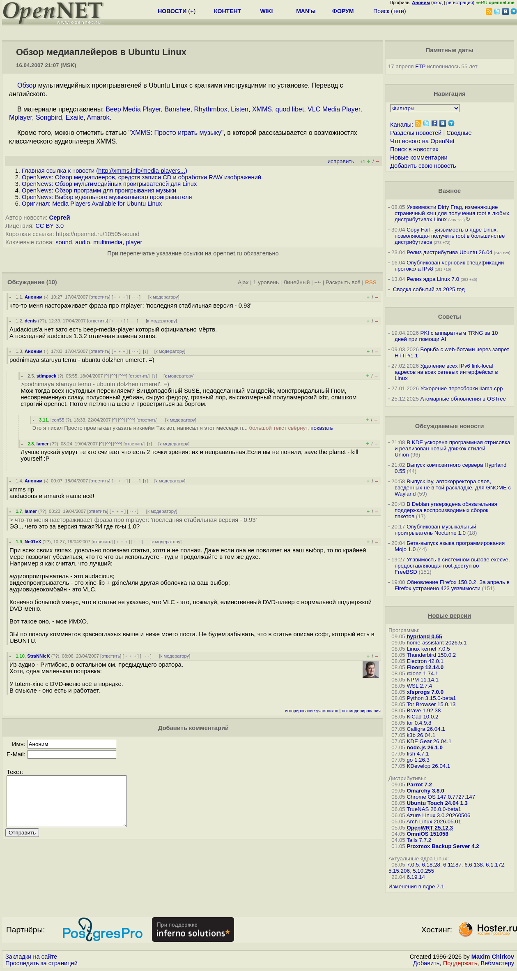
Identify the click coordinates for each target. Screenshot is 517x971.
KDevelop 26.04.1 (428, 766)
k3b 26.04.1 (421, 735)
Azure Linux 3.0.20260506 (439, 815)
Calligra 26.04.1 (426, 729)
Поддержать (460, 963)
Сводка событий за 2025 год (429, 289)
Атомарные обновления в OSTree (463, 399)
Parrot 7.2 (419, 784)
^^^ (122, 375)
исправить (341, 161)
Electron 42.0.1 (425, 661)
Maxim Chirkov (492, 956)
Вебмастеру (497, 963)
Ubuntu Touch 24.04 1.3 (437, 803)
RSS (371, 282)
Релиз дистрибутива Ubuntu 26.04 (449, 252)
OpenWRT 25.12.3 (430, 828)
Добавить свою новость (423, 165)
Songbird (49, 117)
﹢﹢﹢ (119, 296)
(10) (51, 282)
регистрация (459, 2)
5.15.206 (399, 871)
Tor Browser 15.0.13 (431, 704)
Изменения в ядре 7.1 (416, 886)
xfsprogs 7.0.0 (425, 692)
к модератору (163, 296)
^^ (113, 375)
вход (438, 2)
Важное (449, 191)
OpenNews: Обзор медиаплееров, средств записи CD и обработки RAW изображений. (142, 177)
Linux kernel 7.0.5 (428, 649)
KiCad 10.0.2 (422, 717)
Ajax (243, 282)
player (134, 242)
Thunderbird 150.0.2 (431, 655)
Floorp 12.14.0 (425, 667)
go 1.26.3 (418, 760)
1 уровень (266, 282)
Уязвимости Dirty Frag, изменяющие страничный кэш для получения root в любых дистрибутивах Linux (452, 213)
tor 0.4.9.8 (419, 723)
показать (321, 428)
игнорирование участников (311, 711)
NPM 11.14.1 (423, 680)
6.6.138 (473, 865)
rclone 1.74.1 (422, 673)
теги (398, 11)
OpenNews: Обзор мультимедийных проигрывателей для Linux (109, 184)
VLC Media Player (334, 109)
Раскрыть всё (343, 282)
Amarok (98, 117)
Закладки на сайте (31, 956)
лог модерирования (361, 711)
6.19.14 (416, 877)
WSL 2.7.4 (419, 686)
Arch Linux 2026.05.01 (434, 821)
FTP (420, 66)
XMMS (262, 109)
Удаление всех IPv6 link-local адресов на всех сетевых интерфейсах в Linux (446, 372)
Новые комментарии (419, 157)
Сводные (458, 133)
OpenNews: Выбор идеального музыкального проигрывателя (107, 197)
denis (31, 320)
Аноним (34, 296)
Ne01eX (33, 541)
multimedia (107, 242)
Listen (239, 109)
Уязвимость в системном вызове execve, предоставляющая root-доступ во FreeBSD (452, 565)
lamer (43, 443)
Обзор (26, 85)
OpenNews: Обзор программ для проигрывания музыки (99, 190)
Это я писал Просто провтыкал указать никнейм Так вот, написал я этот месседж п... (182, 428)
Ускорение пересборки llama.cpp (461, 388)
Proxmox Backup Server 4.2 (443, 846)
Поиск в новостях (414, 149)
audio (82, 242)
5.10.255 (423, 871)
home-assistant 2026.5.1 (436, 643)
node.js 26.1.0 (424, 747)
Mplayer (20, 117)
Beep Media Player (133, 109)
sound (63, 242)
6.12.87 (452, 865)
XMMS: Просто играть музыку (176, 132)
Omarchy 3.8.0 (425, 791)
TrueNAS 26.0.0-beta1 (434, 809)
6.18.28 (431, 865)
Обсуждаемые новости (449, 426)
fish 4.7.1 (418, 754)
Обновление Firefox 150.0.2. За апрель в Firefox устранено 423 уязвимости (452, 585)
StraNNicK (38, 656)
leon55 (57, 419)
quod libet (290, 109)
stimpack (47, 375)
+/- (317, 282)
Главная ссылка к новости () (104, 170)
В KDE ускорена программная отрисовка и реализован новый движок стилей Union (452, 448)
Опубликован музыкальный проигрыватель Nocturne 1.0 (435, 530)
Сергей (59, 217)
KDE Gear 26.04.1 (429, 741)
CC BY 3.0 (49, 225)
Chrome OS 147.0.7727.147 (441, 797)
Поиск (381, 11)
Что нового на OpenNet (422, 141)
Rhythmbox (210, 109)
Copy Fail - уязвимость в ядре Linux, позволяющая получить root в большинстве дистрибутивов (450, 236)
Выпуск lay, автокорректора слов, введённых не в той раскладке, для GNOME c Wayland (453, 487)
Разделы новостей (415, 133)
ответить (100, 296)
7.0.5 (413, 865)
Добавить (426, 963)
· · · (134, 296)
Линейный (296, 282)
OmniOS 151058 (427, 834)
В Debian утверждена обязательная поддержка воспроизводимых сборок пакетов (446, 510)
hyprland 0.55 (424, 636)
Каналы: (401, 124)
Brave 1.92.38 (424, 710)
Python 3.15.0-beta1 (431, 698)
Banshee (177, 109)
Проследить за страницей (41, 963)
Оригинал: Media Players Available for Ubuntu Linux (92, 203)
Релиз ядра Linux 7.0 (433, 279)
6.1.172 (495, 865)
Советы (449, 316)
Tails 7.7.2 (419, 840)
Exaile (75, 117)
